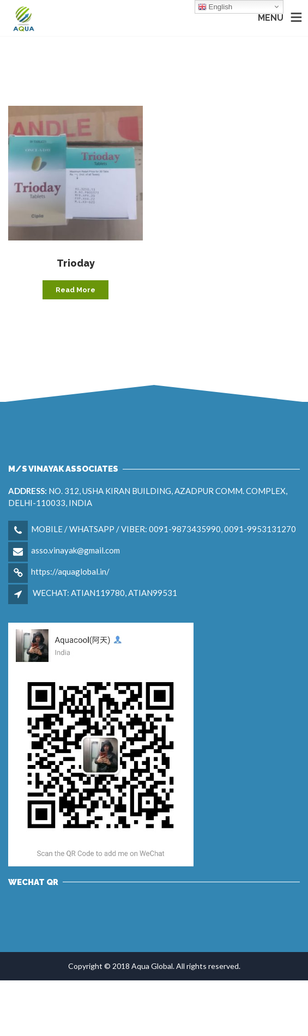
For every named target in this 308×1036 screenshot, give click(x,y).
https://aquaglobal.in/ (70, 571)
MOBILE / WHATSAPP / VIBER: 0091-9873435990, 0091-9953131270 (163, 529)
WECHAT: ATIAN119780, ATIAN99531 (105, 593)
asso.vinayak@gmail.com (75, 550)
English (215, 7)
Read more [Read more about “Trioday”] (75, 290)
